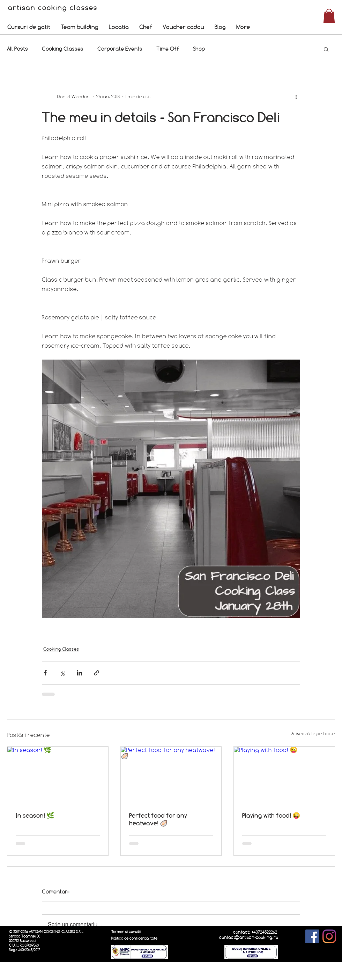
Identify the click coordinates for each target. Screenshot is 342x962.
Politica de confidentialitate (134, 938)
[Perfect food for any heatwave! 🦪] (171, 775)
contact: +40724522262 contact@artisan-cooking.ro (248, 935)
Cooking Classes (62, 48)
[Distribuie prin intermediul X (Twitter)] (62, 673)
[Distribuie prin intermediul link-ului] (96, 673)
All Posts (17, 48)
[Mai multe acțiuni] (296, 97)
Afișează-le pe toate (313, 733)
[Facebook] (312, 936)
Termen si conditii (126, 932)
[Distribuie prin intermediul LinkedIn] (79, 673)
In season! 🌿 (35, 815)
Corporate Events (119, 48)
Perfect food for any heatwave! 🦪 (158, 819)
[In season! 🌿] (57, 775)
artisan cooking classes (54, 7)
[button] (28, 27)
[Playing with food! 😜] (284, 775)
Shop (199, 48)
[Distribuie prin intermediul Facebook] (45, 673)
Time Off (167, 48)
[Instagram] (329, 936)
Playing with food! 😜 (271, 815)
